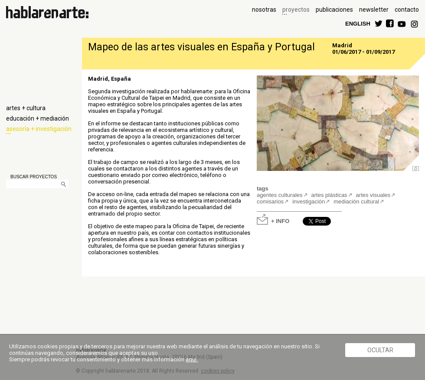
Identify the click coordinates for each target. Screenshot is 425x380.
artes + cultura (26, 108)
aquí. (192, 359)
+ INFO (280, 220)
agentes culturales (280, 195)
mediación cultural (356, 201)
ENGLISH (357, 23)
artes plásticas (329, 195)
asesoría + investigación (39, 128)
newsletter (374, 9)
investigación (308, 201)
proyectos (296, 9)
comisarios (270, 201)
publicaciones (334, 9)
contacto (407, 9)
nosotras (264, 9)
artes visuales (373, 195)
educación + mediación (37, 118)
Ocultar (380, 350)
